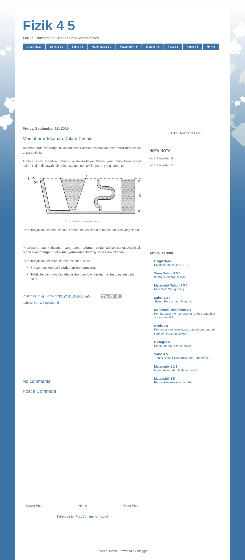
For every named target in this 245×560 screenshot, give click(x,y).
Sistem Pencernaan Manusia (173, 301)
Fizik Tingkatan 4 (161, 158)
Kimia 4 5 (193, 46)
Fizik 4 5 (49, 25)
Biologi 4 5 (153, 46)
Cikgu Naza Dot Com (186, 133)
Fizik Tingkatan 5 (161, 165)
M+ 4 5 (211, 46)
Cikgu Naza (34, 46)
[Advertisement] (122, 88)
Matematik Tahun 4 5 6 (170, 285)
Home (83, 505)
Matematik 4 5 (129, 46)
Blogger (142, 551)
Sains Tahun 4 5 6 (167, 273)
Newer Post (34, 505)
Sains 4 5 (77, 46)
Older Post (130, 505)
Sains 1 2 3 (56, 46)
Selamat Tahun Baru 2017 (171, 265)
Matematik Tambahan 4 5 (172, 310)
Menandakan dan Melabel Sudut (175, 370)
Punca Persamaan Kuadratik (173, 382)
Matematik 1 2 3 (102, 46)
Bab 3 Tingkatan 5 (46, 302)
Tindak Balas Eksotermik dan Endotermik (181, 357)
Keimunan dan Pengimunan (172, 345)
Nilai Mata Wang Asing (169, 289)
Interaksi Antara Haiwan (170, 277)
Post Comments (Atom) (91, 516)
